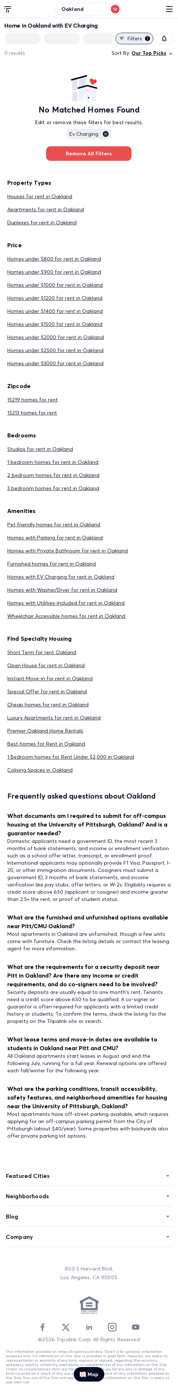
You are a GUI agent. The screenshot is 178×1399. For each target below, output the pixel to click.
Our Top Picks (153, 53)
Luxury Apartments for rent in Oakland (54, 717)
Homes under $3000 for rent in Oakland (55, 363)
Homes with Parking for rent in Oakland (55, 537)
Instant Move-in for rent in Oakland (50, 678)
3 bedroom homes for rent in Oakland (53, 488)
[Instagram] (112, 1327)
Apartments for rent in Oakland (45, 209)
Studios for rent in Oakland (40, 449)
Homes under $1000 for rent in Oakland (55, 285)
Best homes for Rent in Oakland (46, 744)
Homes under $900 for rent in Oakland (54, 272)
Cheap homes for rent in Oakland (48, 704)
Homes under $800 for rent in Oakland (54, 259)
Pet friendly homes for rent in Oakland (53, 524)
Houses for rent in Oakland (39, 196)
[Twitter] (65, 1327)
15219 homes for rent (32, 399)
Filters (134, 38)
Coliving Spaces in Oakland (40, 770)
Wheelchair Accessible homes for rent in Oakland (66, 616)
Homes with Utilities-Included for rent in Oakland (66, 603)
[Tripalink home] (8, 8)
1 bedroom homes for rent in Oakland (52, 462)
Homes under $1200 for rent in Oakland (54, 298)
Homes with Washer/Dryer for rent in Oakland (62, 590)
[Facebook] (42, 1327)
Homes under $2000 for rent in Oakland (55, 337)
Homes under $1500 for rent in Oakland (54, 324)
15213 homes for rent (32, 412)
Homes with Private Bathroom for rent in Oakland (67, 550)
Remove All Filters (89, 153)
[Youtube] (135, 1327)
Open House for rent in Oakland (46, 665)
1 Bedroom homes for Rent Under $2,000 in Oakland (70, 757)
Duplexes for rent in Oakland (42, 222)
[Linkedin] (89, 1327)
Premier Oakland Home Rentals (45, 730)
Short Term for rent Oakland (41, 652)
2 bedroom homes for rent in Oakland (53, 475)
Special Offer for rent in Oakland (47, 691)
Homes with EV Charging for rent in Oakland (60, 577)
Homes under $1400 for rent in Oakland (55, 311)
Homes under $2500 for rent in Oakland (55, 350)
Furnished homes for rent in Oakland (51, 563)
